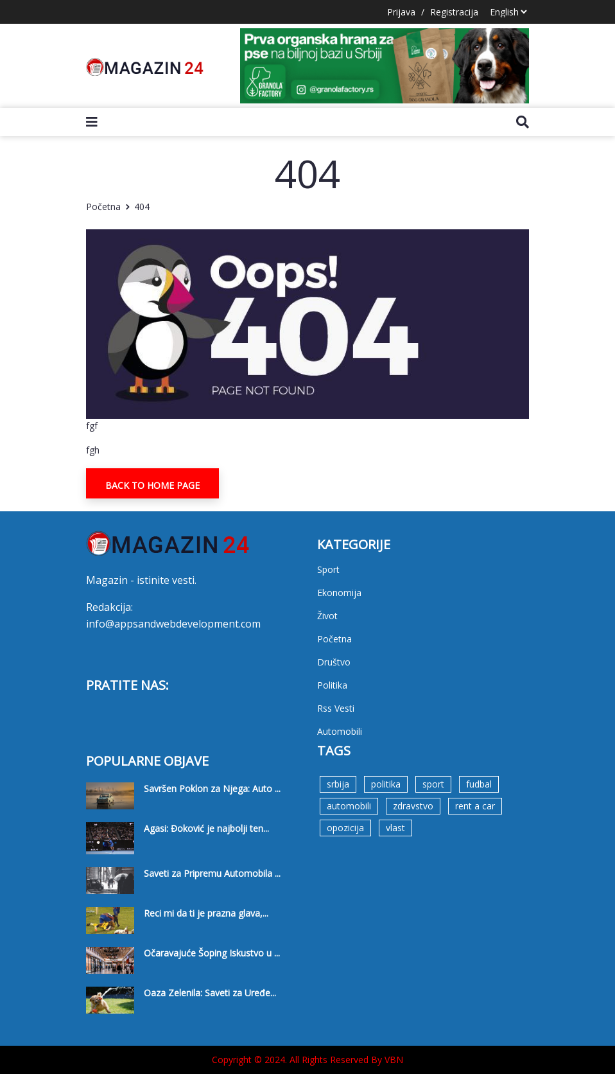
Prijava (401, 12)
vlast (395, 828)
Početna (103, 206)
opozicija (345, 828)
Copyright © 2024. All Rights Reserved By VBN (307, 1059)
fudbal (479, 784)
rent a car (475, 806)
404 (142, 206)
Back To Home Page (152, 485)
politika (386, 784)
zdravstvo (413, 806)
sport (433, 784)
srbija (338, 784)
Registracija (454, 12)
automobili (349, 806)
